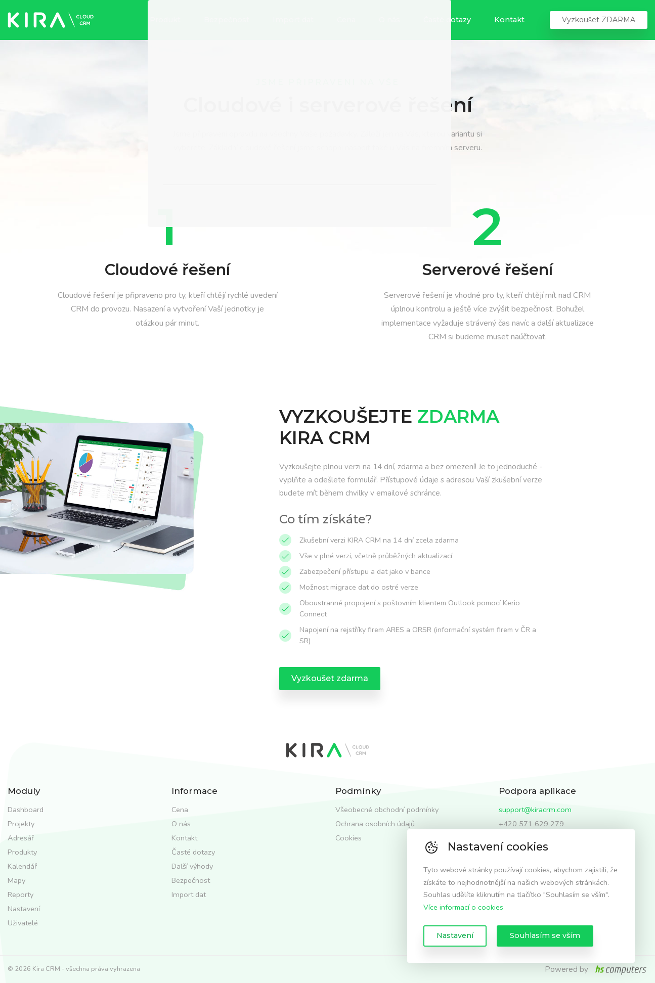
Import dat (293, 19)
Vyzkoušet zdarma (329, 678)
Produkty (22, 852)
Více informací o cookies (463, 907)
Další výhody (192, 866)
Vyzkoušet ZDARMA (598, 19)
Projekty (21, 824)
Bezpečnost (226, 19)
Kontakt (509, 19)
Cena (346, 19)
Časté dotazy (447, 19)
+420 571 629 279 (531, 824)
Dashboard (25, 810)
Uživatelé (23, 923)
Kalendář (22, 866)
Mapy (16, 880)
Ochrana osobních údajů (375, 824)
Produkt (165, 19)
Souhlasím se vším (545, 935)
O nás (389, 19)
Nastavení (454, 935)
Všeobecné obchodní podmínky (387, 810)
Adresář (21, 838)
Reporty (20, 894)
